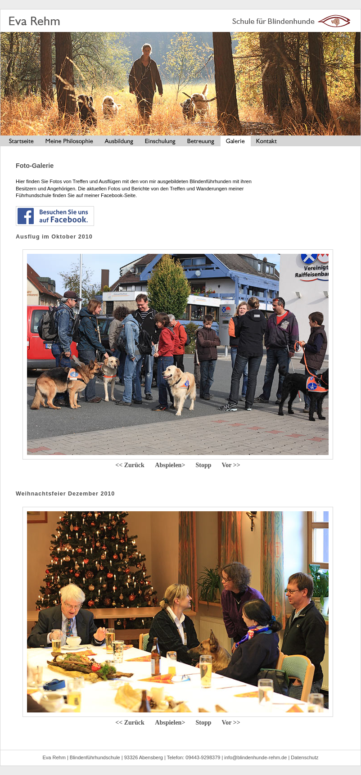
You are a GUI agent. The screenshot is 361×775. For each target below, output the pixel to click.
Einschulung (161, 142)
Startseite (19, 142)
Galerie (236, 142)
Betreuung (201, 142)
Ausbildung (119, 142)
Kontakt (267, 142)
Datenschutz (304, 757)
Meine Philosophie (69, 142)
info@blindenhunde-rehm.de (255, 757)
